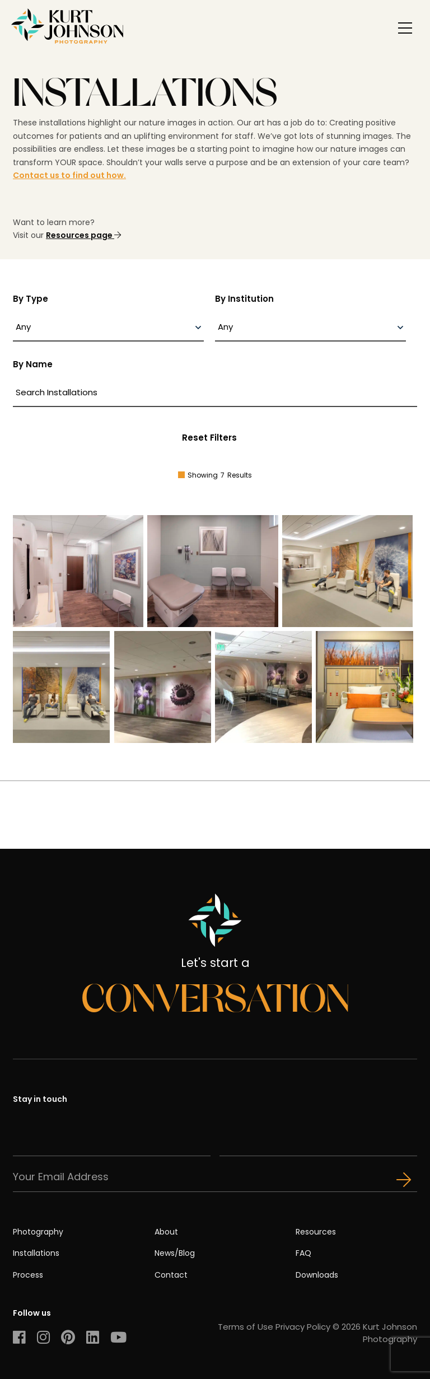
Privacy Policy (302, 1327)
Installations (36, 1253)
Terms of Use (245, 1327)
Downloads (317, 1274)
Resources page (83, 235)
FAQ (303, 1253)
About (166, 1231)
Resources (316, 1231)
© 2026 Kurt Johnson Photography (375, 1333)
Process (28, 1274)
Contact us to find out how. (69, 175)
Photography (38, 1231)
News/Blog (175, 1253)
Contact (171, 1274)
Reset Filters (209, 437)
